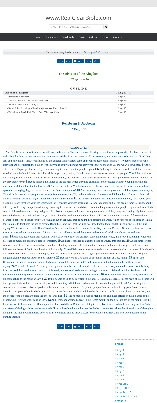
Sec (69, 61)
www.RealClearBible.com (78, 17)
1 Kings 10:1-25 (123, 392)
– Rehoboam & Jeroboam (18, 96)
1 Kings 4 (119, 362)
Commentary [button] (51, 37)
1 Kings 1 (119, 350)
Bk (62, 61)
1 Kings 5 (119, 366)
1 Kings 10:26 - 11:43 (126, 396)
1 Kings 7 (119, 375)
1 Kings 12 (121, 96)
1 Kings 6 (119, 371)
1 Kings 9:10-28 (123, 387)
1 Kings (119, 343)
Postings (117, 37)
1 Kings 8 (119, 379)
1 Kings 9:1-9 (121, 383)
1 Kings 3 (119, 358)
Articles (93, 37)
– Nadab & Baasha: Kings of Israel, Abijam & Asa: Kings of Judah (37, 108)
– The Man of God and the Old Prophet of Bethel (29, 100)
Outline (80, 61)
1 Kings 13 (121, 100)
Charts (81, 37)
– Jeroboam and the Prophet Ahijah (22, 104)
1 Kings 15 (121, 108)
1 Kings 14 (121, 104)
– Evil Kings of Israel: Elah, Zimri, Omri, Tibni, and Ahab (33, 112)
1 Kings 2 (119, 354)
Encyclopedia (68, 37)
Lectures (105, 37)
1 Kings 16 (121, 112)
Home (38, 37)
